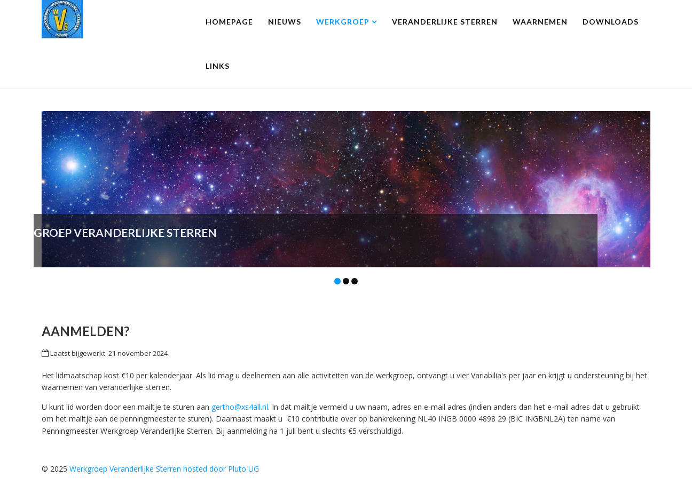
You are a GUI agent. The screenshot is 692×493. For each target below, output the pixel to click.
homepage (229, 21)
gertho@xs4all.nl (239, 407)
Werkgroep (342, 21)
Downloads (611, 21)
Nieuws (284, 21)
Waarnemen (540, 21)
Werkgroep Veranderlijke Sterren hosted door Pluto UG (164, 469)
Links (218, 65)
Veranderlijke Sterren (445, 21)
